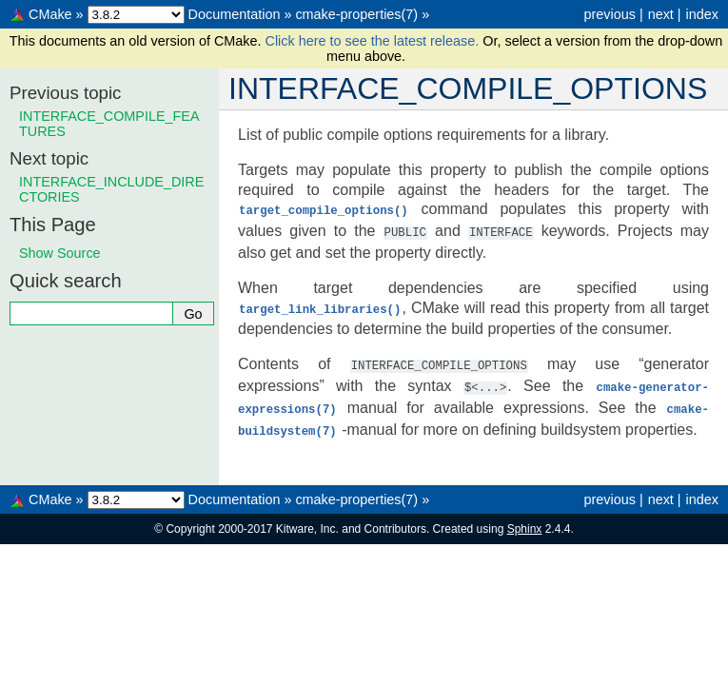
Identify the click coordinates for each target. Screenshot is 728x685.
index (702, 14)
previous (609, 14)
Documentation (234, 14)
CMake (50, 14)
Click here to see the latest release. (374, 41)
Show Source (60, 253)
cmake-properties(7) (356, 14)
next (661, 14)
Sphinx (524, 522)
